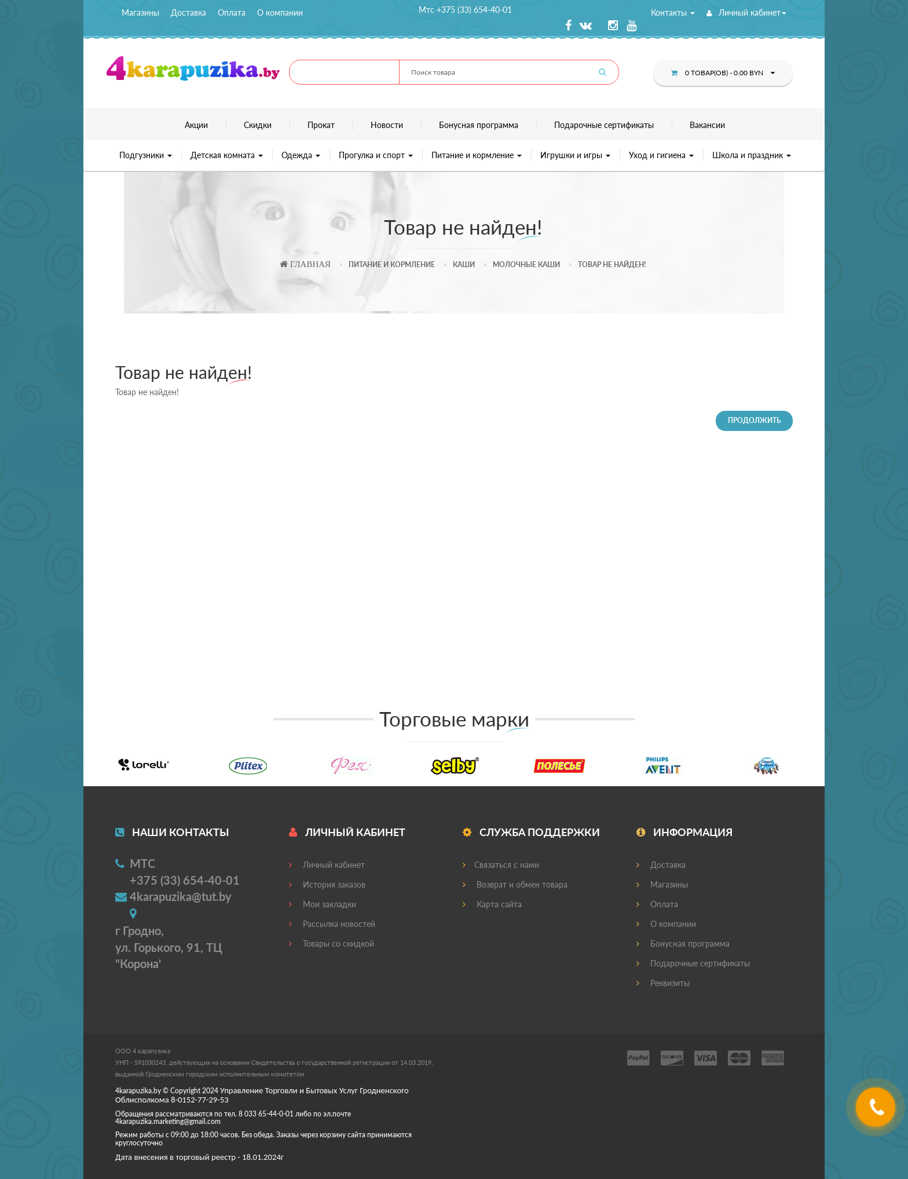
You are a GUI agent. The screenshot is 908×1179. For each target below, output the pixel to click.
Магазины (140, 12)
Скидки (258, 125)
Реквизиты (663, 983)
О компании (280, 12)
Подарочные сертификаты (604, 125)
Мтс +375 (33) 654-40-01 (465, 9)
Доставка (188, 12)
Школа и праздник (751, 155)
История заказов (327, 884)
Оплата (232, 12)
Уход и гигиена (661, 155)
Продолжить (754, 420)
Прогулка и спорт (376, 155)
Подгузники (145, 155)
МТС (142, 863)
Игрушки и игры (575, 155)
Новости (387, 125)
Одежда (300, 155)
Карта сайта (492, 904)
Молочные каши (526, 264)
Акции (196, 125)
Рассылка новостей (332, 924)
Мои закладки (322, 904)
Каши (464, 264)
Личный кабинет (746, 12)
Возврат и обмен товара (515, 884)
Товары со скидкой (331, 943)
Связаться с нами (501, 865)
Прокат (321, 125)
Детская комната (227, 155)
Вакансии (707, 125)
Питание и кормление (476, 155)
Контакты (673, 12)
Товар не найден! (612, 264)
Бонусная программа (478, 125)
